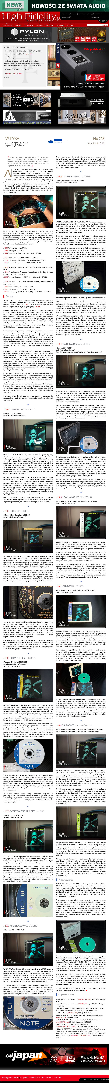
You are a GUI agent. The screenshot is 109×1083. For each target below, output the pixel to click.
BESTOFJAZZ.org (83, 1004)
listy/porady (29, 25)
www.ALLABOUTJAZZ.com (65, 1027)
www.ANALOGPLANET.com (80, 1035)
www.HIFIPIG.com (62, 1022)
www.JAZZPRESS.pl (84, 999)
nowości (39, 25)
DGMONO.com (72, 1013)
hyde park (49, 25)
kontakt (70, 25)
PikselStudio (105, 1079)
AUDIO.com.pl (61, 1017)
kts (60, 1078)
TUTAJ (27, 305)
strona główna (7, 25)
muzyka (18, 25)
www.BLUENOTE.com (14, 73)
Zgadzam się (66, 17)
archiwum (60, 25)
